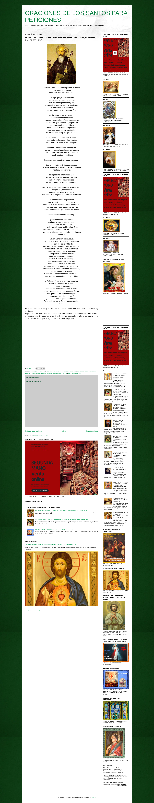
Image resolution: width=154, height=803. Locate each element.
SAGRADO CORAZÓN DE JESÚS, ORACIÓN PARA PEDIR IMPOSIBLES (50, 544)
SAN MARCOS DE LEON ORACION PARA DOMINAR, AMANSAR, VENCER (120, 438)
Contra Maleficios (36, 373)
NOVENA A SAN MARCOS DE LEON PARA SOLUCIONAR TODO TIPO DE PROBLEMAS (61, 510)
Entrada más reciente (33, 431)
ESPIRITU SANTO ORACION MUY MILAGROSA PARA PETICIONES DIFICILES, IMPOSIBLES (120, 423)
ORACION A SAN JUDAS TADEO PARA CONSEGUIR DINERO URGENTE (120, 454)
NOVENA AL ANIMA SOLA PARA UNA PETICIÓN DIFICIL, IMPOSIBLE (55, 529)
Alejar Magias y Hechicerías (37, 371)
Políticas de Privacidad (33, 611)
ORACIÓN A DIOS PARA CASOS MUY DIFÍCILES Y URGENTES (120, 500)
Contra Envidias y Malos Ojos (67, 371)
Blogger (94, 797)
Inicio (64, 431)
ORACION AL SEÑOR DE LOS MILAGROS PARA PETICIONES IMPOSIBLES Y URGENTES (61, 520)
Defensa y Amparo (46, 373)
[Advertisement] (61, 344)
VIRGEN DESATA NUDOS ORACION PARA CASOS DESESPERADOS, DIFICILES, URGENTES (120, 485)
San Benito (77, 373)
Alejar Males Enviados (52, 371)
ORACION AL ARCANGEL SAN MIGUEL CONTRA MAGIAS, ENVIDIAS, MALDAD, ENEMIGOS (120, 406)
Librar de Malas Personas (60, 373)
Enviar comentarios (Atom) (40, 435)
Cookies (29, 613)
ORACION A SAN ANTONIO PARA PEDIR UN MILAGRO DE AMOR (120, 469)
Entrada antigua (92, 431)
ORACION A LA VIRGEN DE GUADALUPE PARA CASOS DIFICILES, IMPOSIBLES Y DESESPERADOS (120, 377)
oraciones (71, 373)
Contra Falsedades (82, 371)
